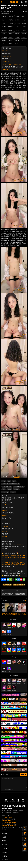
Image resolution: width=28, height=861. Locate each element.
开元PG (24, 16)
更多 (24, 600)
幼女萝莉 (11, 33)
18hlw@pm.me (6, 69)
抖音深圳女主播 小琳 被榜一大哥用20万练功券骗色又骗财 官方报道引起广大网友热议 (13, 563)
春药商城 (11, 16)
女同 (4, 481)
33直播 (10, 30)
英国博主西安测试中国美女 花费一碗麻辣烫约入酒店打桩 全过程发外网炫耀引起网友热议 (13, 557)
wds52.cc (4, 510)
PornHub (17, 43)
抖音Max (11, 37)
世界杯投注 (4, 23)
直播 (14, 481)
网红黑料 (16, 489)
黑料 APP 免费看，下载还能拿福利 (11, 64)
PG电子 (24, 20)
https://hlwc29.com (7, 817)
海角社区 (17, 37)
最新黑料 (7, 13)
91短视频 (4, 40)
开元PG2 (4, 26)
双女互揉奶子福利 (7, 486)
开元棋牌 (11, 20)
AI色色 (4, 43)
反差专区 (3, 13)
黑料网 (9, 489)
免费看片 (24, 33)
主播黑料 (13, 492)
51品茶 (10, 40)
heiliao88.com (6, 61)
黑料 (4, 489)
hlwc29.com (5, 50)
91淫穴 (4, 33)
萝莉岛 (10, 43)
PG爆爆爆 (17, 23)
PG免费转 (10, 26)
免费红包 (24, 23)
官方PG (4, 20)
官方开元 (17, 20)
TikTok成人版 (24, 37)
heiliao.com (5, 520)
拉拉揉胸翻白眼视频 (18, 486)
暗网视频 (17, 33)
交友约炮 (4, 16)
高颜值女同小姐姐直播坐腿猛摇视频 (11, 483)
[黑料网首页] (14, 2)
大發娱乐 (11, 23)
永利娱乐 (24, 26)
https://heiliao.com (7, 56)
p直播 (17, 26)
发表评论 (23, 774)
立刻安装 (4, 531)
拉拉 (9, 481)
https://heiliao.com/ (18, 544)
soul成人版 (4, 37)
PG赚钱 (4, 30)
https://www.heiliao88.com (9, 822)
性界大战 (17, 30)
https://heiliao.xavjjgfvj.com (9, 825)
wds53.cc (4, 515)
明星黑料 (24, 30)
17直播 (17, 16)
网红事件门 (5, 492)
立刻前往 (4, 536)
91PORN (17, 40)
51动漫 (23, 40)
